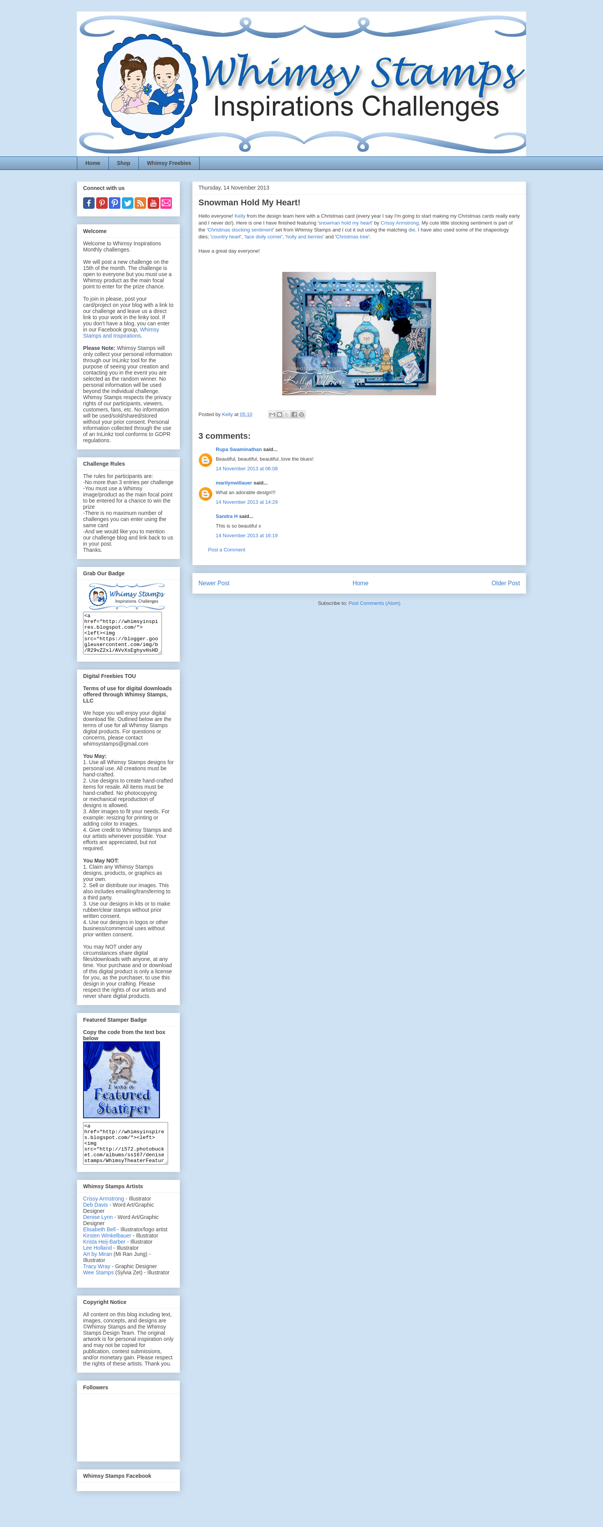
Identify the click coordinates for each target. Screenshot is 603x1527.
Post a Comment (226, 550)
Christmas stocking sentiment (240, 230)
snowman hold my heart (345, 223)
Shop (123, 163)
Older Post (505, 583)
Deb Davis (95, 1221)
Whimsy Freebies (169, 163)
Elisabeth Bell (99, 1245)
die (411, 230)
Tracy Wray (96, 1282)
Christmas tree (352, 237)
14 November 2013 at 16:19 (247, 535)
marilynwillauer (234, 483)
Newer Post (214, 583)
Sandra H (227, 516)
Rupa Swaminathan (239, 449)
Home (92, 163)
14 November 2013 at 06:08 (247, 468)
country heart (226, 237)
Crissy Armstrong (400, 223)
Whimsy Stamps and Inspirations (121, 332)
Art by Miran (97, 1270)
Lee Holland (97, 1264)
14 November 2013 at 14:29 (247, 502)
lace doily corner (263, 237)
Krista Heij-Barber (105, 1258)
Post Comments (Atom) (374, 603)
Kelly (240, 216)
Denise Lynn (98, 1233)
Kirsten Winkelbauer (107, 1252)
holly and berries (304, 237)
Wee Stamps (98, 1289)
